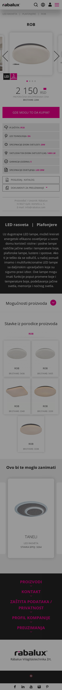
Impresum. (28, 361)
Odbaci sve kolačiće (31, 378)
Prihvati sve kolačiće (31, 387)
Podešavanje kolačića (31, 370)
